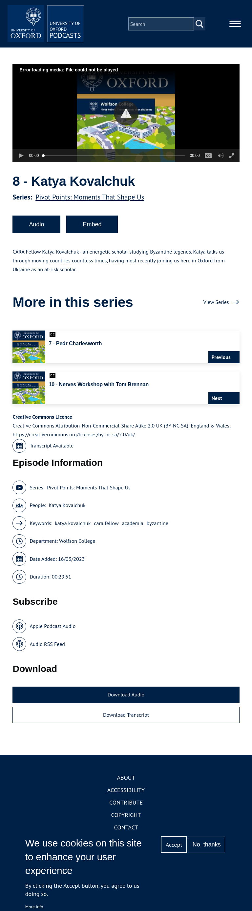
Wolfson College (77, 542)
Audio (36, 225)
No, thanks (207, 844)
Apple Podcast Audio (52, 627)
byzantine (157, 524)
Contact (126, 828)
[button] (126, 114)
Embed (92, 225)
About (126, 779)
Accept (174, 844)
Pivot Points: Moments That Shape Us (89, 198)
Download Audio (126, 696)
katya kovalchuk (73, 524)
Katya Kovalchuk (67, 506)
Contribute (126, 803)
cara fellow (106, 524)
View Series (216, 303)
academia (132, 524)
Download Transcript (126, 715)
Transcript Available (52, 447)
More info (34, 907)
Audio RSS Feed (47, 645)
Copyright (126, 816)
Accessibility (126, 791)
